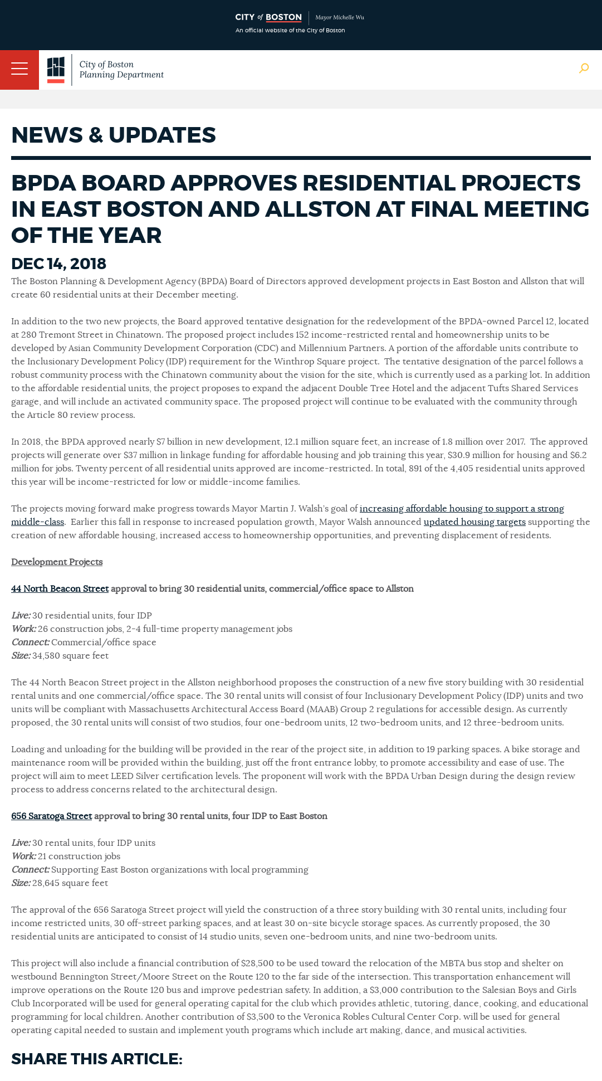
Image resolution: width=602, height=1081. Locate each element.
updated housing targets (475, 522)
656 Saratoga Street (51, 816)
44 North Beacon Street (60, 589)
